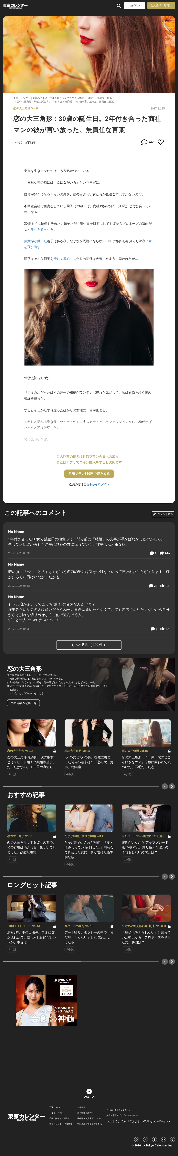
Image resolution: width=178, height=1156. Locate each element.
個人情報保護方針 (85, 1113)
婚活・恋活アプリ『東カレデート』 (122, 1115)
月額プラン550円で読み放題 (89, 473)
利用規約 (81, 1108)
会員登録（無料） (161, 5)
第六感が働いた (35, 241)
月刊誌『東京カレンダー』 (118, 1110)
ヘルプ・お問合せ (57, 1113)
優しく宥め (61, 259)
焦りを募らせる (42, 229)
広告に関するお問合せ (59, 1119)
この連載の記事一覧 (23, 703)
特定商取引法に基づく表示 (89, 1124)
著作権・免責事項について (89, 1119)
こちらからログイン (96, 484)
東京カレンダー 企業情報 (60, 1124)
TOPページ (54, 1108)
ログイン (134, 5)
